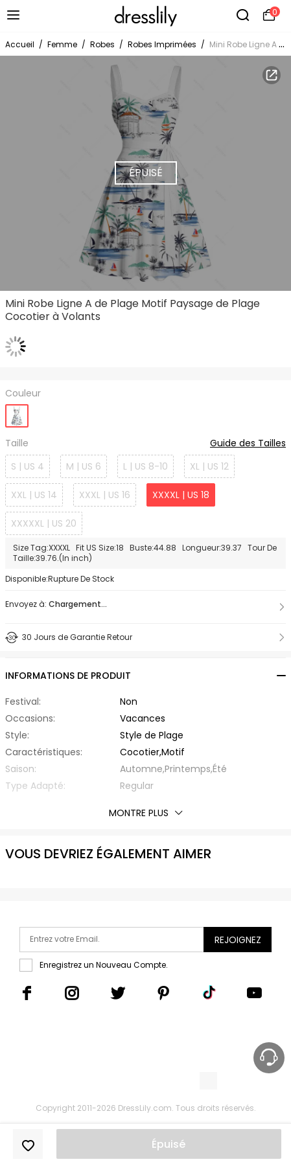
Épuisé (168, 1144)
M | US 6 (83, 466)
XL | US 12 (209, 466)
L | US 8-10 (145, 466)
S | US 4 (27, 466)
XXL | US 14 (34, 494)
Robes (102, 44)
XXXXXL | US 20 (43, 523)
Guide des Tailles (248, 444)
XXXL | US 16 (104, 494)
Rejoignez (238, 939)
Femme (62, 44)
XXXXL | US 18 (180, 494)
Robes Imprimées (162, 44)
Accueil (19, 44)
